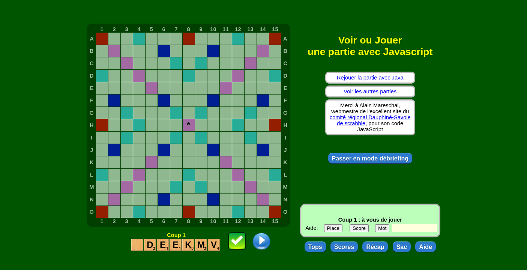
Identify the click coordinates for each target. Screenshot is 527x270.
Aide (425, 247)
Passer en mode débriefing (370, 158)
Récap (375, 247)
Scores (344, 247)
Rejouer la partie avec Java (370, 78)
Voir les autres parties (370, 91)
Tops (315, 247)
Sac (401, 247)
